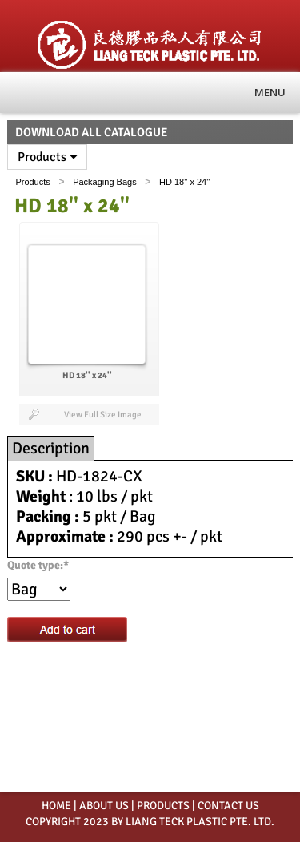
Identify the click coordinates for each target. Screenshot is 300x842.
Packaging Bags (105, 182)
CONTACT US (228, 805)
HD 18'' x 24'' (184, 182)
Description (51, 448)
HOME (56, 805)
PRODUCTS (163, 805)
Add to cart (67, 629)
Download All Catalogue (91, 132)
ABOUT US (104, 805)
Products (48, 157)
